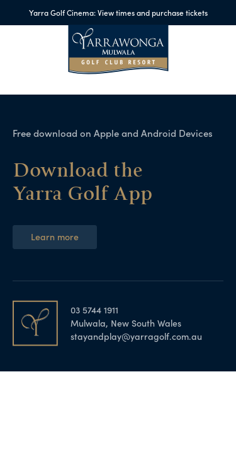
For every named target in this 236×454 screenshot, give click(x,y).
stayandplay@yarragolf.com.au (136, 336)
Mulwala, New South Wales (125, 323)
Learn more (55, 236)
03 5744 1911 (94, 309)
